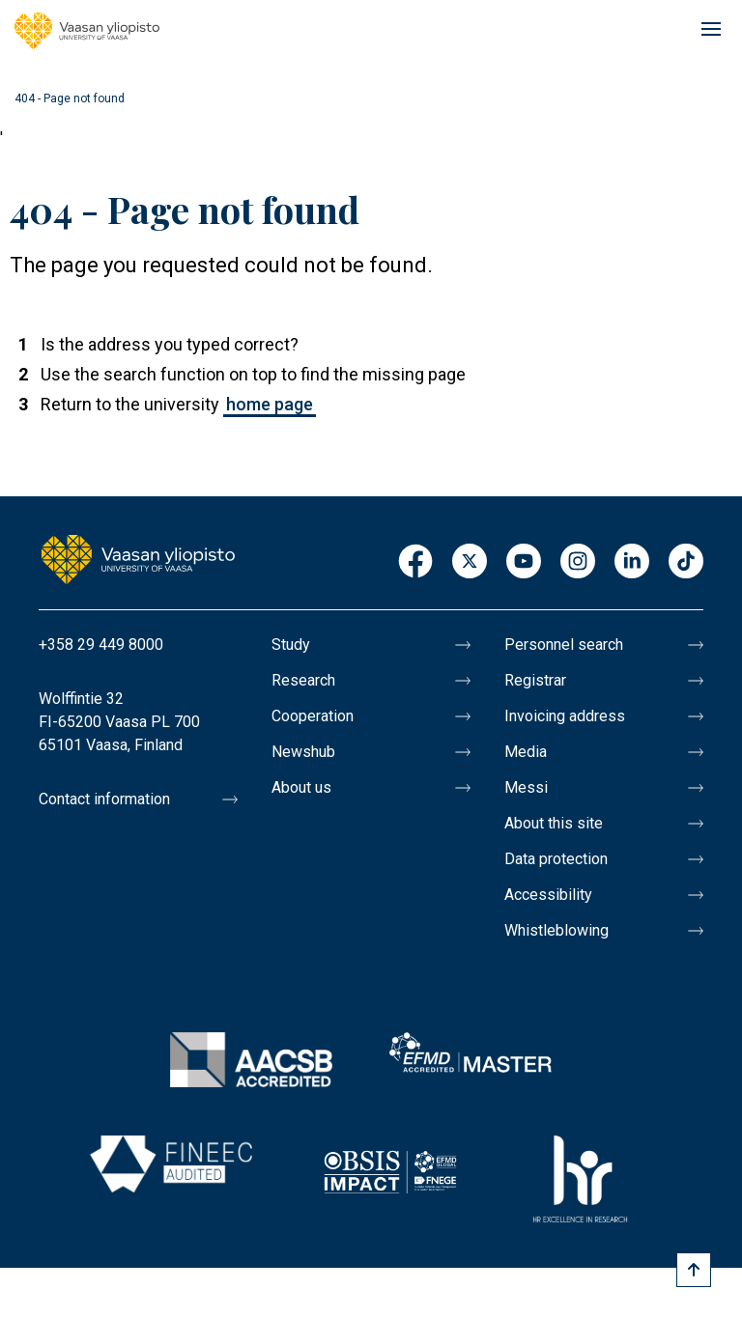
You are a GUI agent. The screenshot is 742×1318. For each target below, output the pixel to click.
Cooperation (312, 716)
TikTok (686, 562)
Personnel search (563, 644)
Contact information (104, 799)
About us (301, 787)
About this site (553, 823)
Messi (526, 787)
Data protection (556, 859)
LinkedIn (631, 562)
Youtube (523, 562)
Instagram (577, 562)
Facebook (415, 562)
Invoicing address (564, 716)
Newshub (303, 752)
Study (290, 644)
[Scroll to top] (693, 1269)
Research (303, 680)
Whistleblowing (556, 930)
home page (269, 404)
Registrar (535, 680)
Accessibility (548, 894)
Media (525, 752)
